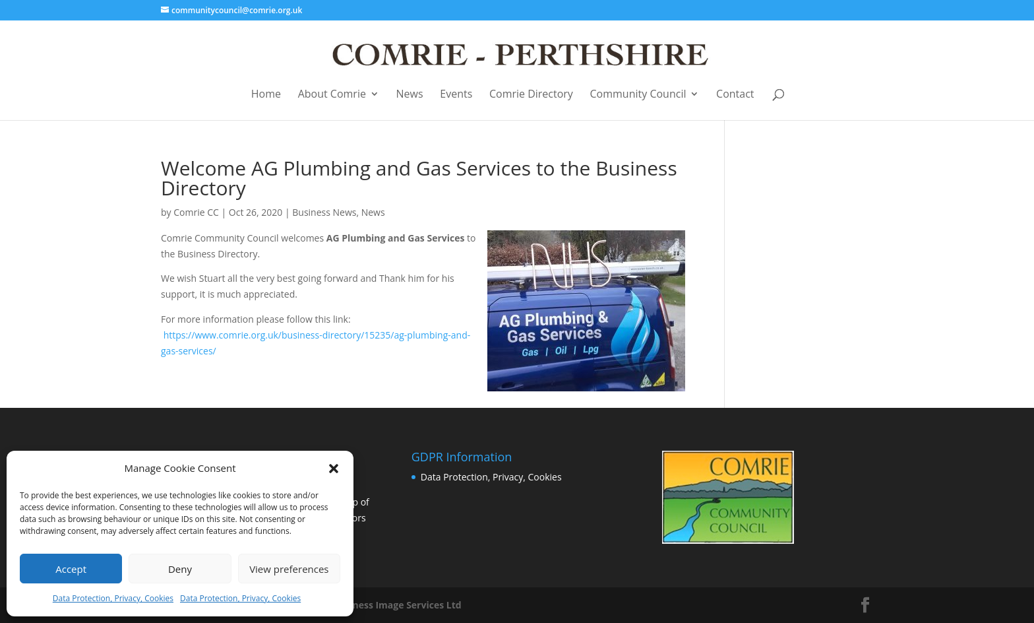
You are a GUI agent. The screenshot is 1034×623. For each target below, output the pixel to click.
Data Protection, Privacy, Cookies (113, 598)
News (409, 94)
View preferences (288, 568)
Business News (324, 212)
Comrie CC (196, 212)
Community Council (638, 94)
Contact (735, 94)
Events (456, 94)
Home (266, 94)
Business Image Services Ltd (397, 605)
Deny (180, 568)
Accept (70, 568)
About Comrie (332, 94)
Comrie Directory (531, 94)
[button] (333, 468)
